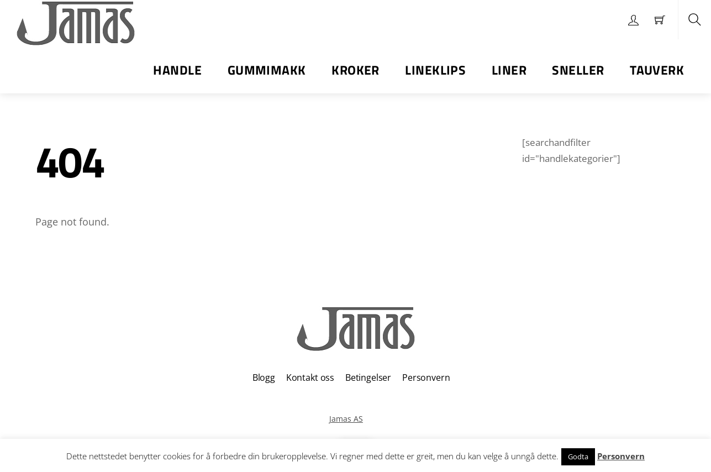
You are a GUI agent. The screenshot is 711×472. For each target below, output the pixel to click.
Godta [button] (578, 456)
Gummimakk (267, 70)
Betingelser (368, 377)
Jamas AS (346, 418)
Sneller (578, 70)
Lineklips (435, 70)
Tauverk (657, 70)
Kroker (355, 70)
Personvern (426, 377)
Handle (177, 70)
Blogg (263, 377)
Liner (509, 70)
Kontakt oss (310, 377)
